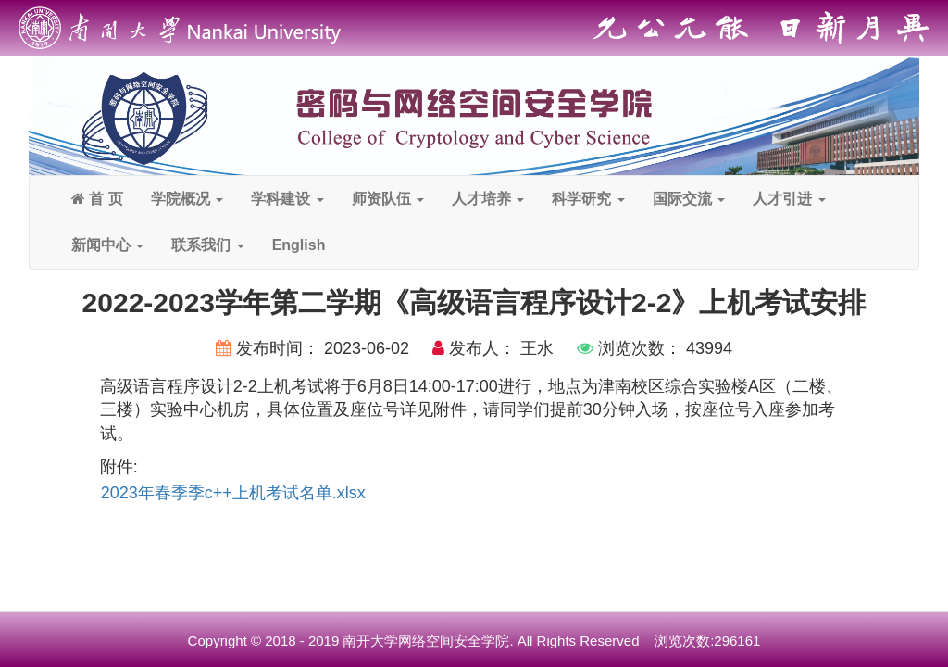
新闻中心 (107, 245)
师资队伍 (388, 199)
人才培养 (488, 199)
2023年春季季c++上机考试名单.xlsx (233, 493)
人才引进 (789, 199)
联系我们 (207, 245)
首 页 (97, 199)
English (299, 245)
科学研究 (588, 199)
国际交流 (689, 199)
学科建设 (287, 199)
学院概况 (187, 199)
